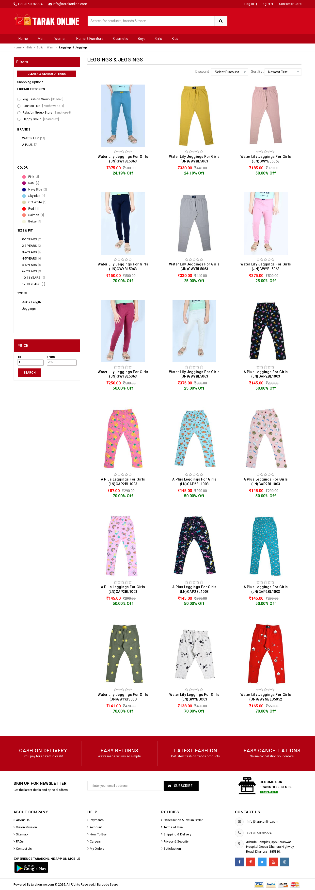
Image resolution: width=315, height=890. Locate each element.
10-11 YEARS (33, 277)
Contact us (247, 812)
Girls (158, 39)
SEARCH (29, 372)
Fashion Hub (43, 105)
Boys (141, 39)
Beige (34, 221)
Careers (95, 841)
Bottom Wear (45, 47)
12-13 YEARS (33, 284)
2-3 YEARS (32, 245)
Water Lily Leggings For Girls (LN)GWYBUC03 (194, 697)
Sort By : (257, 71)
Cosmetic (120, 39)
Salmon (36, 215)
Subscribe (182, 786)
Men (41, 39)
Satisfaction (172, 848)
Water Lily (33, 138)
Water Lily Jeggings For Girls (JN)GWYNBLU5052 (265, 697)
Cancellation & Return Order (183, 820)
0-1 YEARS (32, 239)
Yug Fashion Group (43, 99)
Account (96, 827)
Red (33, 208)
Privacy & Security (176, 841)
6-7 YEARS (32, 271)
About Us (23, 820)
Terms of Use (173, 827)
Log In (249, 4)
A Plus (29, 144)
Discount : (202, 71)
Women (60, 39)
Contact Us (24, 848)
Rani (33, 183)
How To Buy (98, 834)
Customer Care (290, 4)
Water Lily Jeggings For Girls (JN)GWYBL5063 (123, 159)
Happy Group (41, 119)
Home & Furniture (89, 39)
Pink (33, 176)
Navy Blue (37, 189)
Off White (37, 202)
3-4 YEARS (32, 252)
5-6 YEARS (32, 264)
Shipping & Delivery (177, 834)
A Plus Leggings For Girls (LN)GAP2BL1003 (266, 374)
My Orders (97, 848)
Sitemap (22, 834)
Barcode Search (108, 884)
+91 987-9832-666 (30, 4)
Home (23, 39)
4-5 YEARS (32, 258)
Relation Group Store (47, 112)
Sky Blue (36, 195)
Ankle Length (31, 302)
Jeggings (29, 308)
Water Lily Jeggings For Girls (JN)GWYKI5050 (123, 697)
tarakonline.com (43, 884)
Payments (97, 820)
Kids (175, 39)
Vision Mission (26, 827)
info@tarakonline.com (70, 4)
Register (266, 4)
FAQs (20, 841)
